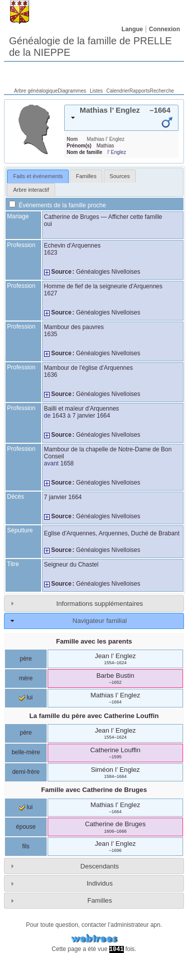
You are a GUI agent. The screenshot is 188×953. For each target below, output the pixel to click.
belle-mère (26, 752)
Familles (99, 900)
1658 (67, 463)
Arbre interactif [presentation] (31, 190)
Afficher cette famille (135, 216)
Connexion (164, 29)
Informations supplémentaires (99, 603)
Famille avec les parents (94, 641)
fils (26, 846)
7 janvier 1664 (91, 415)
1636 (51, 374)
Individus (100, 883)
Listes (96, 91)
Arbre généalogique (36, 91)
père (26, 658)
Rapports (139, 91)
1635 (51, 334)
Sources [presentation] (120, 176)
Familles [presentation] (86, 176)
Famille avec (94, 789)
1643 (59, 415)
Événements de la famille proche (57, 205)
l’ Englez (116, 152)
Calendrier (117, 91)
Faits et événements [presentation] (38, 176)
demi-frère (26, 771)
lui (26, 697)
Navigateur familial (99, 620)
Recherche (162, 91)
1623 (51, 252)
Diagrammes (72, 91)
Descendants (99, 866)
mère (26, 678)
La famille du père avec (94, 716)
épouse (26, 826)
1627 (51, 293)
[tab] (121, 118)
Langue (132, 29)
